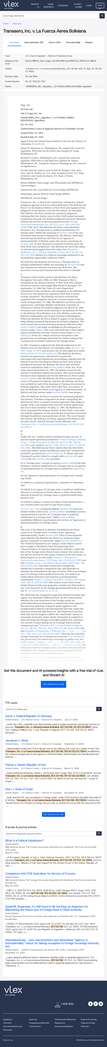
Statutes (85, 1026)
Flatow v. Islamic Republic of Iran (25, 764)
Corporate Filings (88, 1023)
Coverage (63, 5)
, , (60, 644)
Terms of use (8, 1040)
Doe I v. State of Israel (19, 789)
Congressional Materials (39, 1023)
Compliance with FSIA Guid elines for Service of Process (40, 873)
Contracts (7, 1023)
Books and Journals (89, 1019)
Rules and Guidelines (64, 1026)
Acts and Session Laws (12, 1026)
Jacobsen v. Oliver (16, 740)
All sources (7, 1030)
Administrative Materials (65, 1019)
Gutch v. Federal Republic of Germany (28, 716)
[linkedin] (101, 1003)
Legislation (7, 1019)
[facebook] (95, 1003)
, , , (52, 627)
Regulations (60, 1023)
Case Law (33, 1019)
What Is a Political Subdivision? (24, 840)
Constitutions (35, 1026)
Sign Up (100, 6)
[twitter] (90, 1003)
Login (89, 5)
